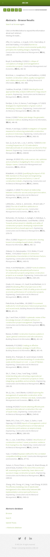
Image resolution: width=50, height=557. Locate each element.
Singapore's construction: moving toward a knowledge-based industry (25, 240)
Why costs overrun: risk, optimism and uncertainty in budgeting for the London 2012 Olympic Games (26, 162)
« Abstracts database (14, 527)
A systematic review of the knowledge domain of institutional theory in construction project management (25, 320)
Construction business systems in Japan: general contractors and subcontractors (25, 335)
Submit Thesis (11, 523)
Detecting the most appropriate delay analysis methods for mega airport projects (26, 92)
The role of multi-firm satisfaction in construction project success (22, 207)
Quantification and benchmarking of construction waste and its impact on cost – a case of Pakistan (25, 360)
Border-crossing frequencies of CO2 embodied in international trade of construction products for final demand (26, 147)
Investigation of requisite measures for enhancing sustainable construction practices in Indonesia (26, 131)
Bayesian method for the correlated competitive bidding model (26, 455)
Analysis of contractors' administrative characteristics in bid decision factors (26, 254)
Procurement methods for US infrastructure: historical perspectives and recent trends (26, 306)
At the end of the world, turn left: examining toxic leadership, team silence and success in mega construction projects (25, 470)
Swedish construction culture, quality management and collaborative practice (25, 79)
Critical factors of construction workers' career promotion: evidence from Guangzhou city (25, 442)
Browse (9, 513)
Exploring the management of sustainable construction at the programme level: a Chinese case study (24, 395)
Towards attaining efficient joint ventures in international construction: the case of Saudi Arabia (25, 409)
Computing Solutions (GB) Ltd (28, 548)
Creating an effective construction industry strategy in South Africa (23, 346)
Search (8, 518)
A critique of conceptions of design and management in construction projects (22, 64)
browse (17, 24)
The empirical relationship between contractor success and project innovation (26, 191)
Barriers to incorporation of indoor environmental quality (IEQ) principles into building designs (26, 47)
